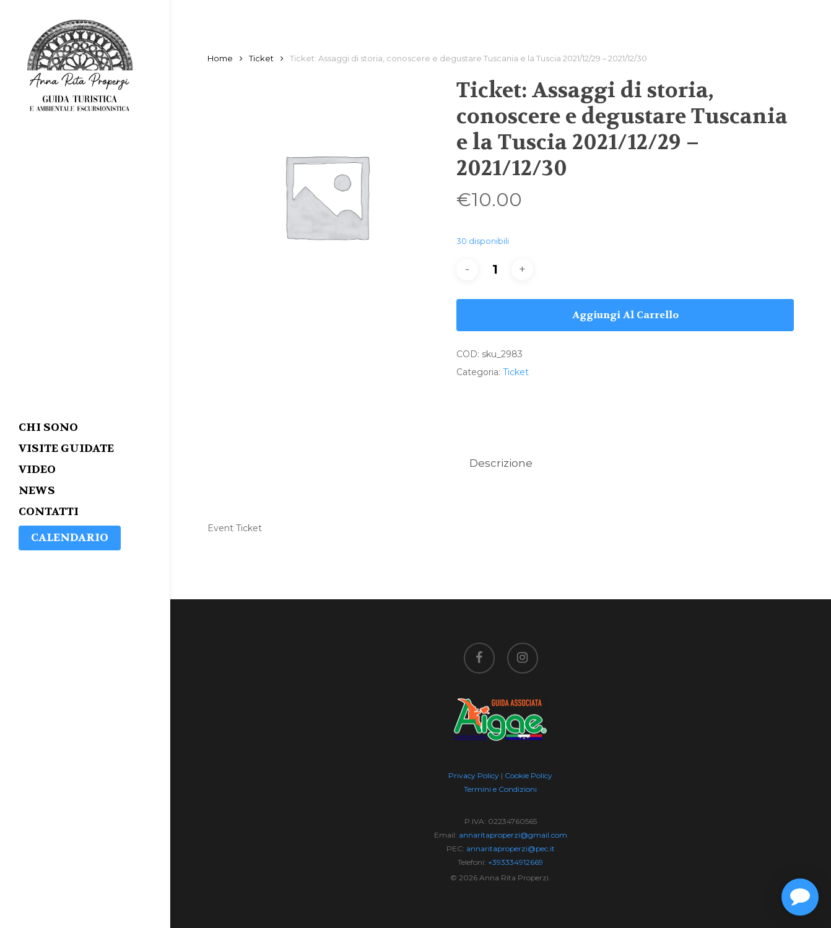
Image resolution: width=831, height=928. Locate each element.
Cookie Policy (528, 775)
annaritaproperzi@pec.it (510, 848)
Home (220, 58)
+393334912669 (515, 862)
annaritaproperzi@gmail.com (513, 834)
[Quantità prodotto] (495, 269)
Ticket (261, 58)
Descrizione (501, 463)
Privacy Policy (473, 775)
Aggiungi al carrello (625, 314)
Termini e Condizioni (500, 789)
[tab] (501, 463)
